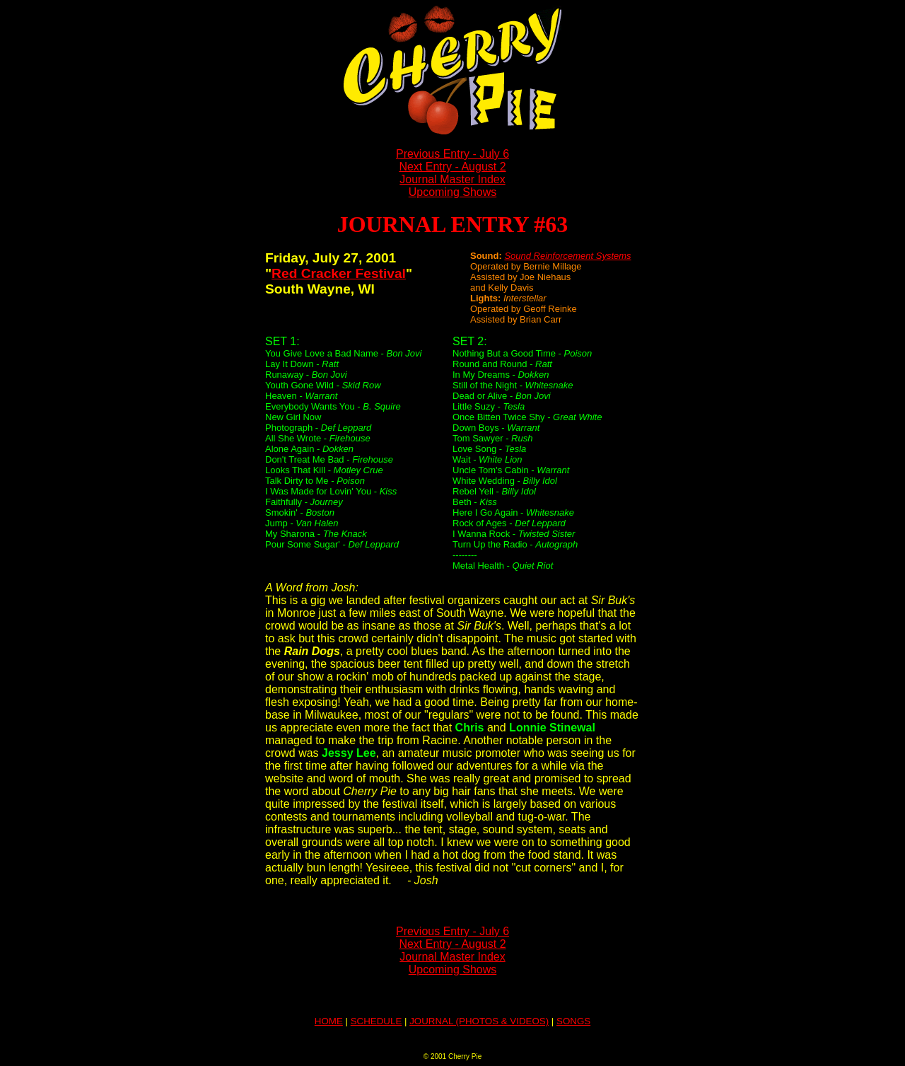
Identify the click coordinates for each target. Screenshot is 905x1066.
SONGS (573, 1021)
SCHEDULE (376, 1021)
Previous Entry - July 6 (452, 154)
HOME (329, 1021)
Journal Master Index (452, 179)
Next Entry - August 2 (452, 167)
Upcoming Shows (453, 192)
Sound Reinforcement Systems (567, 255)
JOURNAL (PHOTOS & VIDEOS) (479, 1021)
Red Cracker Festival (339, 273)
